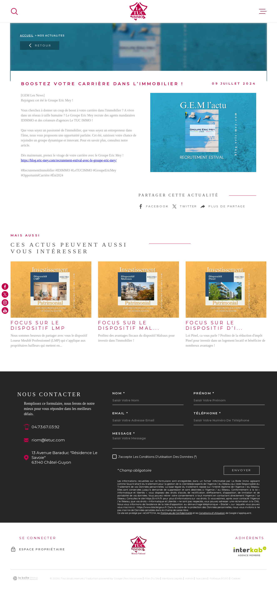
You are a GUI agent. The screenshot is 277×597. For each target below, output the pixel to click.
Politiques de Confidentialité (176, 513)
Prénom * (204, 393)
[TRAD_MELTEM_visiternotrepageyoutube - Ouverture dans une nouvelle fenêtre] (5, 310)
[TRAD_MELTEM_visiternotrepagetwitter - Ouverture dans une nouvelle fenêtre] (5, 294)
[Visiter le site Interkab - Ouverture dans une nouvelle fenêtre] (250, 551)
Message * (123, 433)
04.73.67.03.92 (45, 427)
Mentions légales (172, 578)
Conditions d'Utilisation (212, 513)
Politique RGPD (219, 578)
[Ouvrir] (14, 11)
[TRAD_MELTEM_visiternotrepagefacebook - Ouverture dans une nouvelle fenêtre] (5, 286)
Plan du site (152, 578)
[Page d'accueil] (138, 11)
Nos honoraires (133, 578)
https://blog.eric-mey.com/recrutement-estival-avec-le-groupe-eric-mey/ (69, 160)
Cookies (235, 578)
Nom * (118, 393)
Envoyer (241, 470)
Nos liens (201, 578)
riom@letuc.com (48, 440)
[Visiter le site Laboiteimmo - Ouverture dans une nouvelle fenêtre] (25, 578)
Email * (120, 413)
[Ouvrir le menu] (263, 11)
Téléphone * (207, 413)
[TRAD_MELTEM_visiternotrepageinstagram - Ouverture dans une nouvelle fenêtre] (5, 302)
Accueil (26, 35)
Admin (189, 578)
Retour (39, 45)
